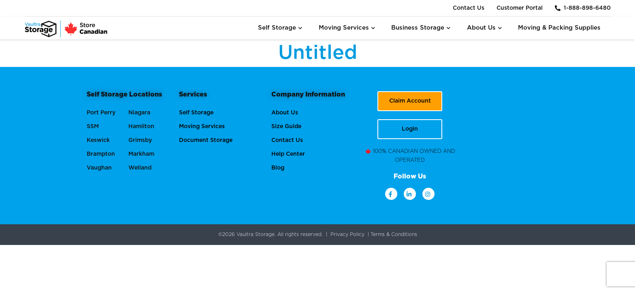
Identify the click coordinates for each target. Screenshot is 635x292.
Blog (277, 168)
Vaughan (99, 168)
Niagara (139, 113)
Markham (141, 154)
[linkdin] (410, 194)
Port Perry (101, 113)
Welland (139, 168)
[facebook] (391, 194)
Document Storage (205, 140)
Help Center (288, 154)
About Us (484, 28)
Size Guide (286, 126)
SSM (93, 126)
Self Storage (280, 28)
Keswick (98, 140)
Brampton (101, 154)
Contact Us (468, 8)
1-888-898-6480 (583, 8)
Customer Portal (519, 8)
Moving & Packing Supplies (559, 28)
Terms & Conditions (394, 234)
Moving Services (347, 28)
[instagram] (428, 194)
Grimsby (140, 140)
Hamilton (141, 126)
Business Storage (421, 28)
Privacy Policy (347, 234)
